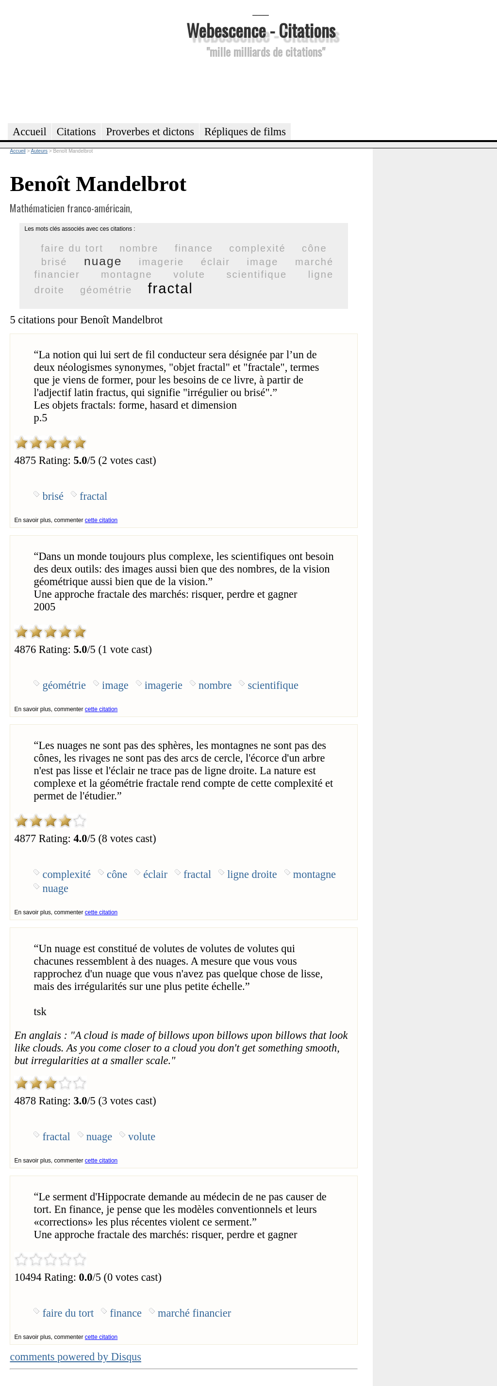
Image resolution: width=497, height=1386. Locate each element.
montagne (126, 274)
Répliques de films (245, 132)
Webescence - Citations (260, 30)
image (263, 261)
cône (314, 248)
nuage (103, 261)
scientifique (256, 274)
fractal (170, 288)
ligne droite (252, 874)
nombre (138, 248)
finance (194, 248)
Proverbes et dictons (150, 132)
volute (189, 274)
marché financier (194, 1313)
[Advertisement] (260, 89)
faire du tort (72, 248)
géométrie (106, 290)
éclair (215, 261)
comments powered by (75, 1357)
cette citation (101, 520)
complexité (257, 248)
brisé (54, 261)
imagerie (161, 261)
